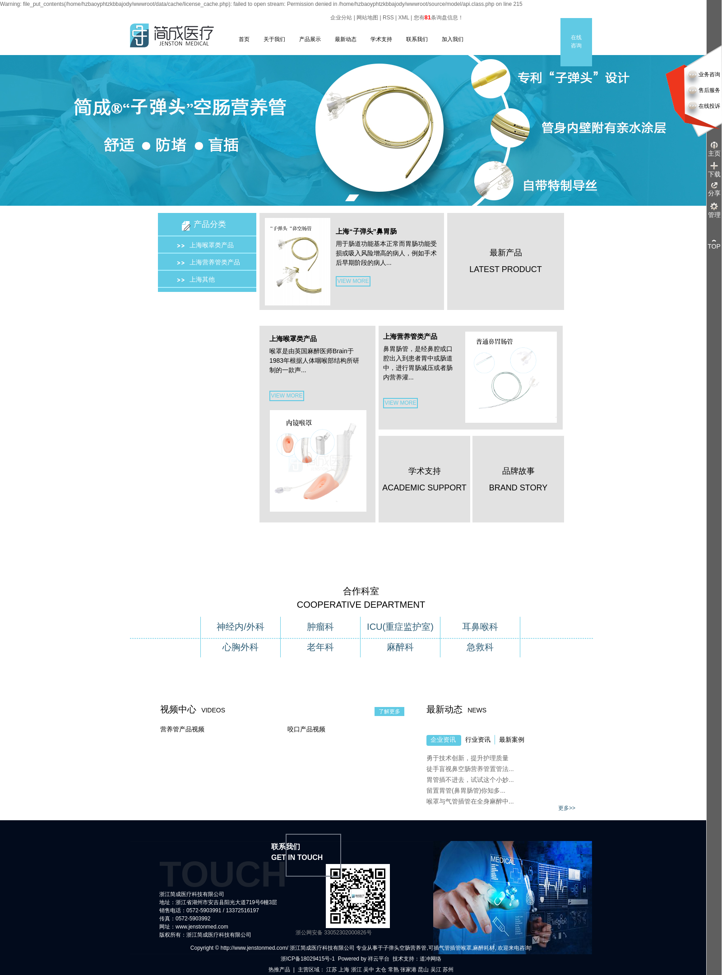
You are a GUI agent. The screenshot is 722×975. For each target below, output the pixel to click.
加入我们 (452, 39)
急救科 (480, 647)
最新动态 (345, 39)
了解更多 (389, 711)
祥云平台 (378, 959)
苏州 (448, 969)
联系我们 (417, 39)
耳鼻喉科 (480, 627)
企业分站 (341, 17)
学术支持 (381, 39)
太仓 (380, 969)
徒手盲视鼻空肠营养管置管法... (470, 768)
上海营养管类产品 (215, 262)
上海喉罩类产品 (212, 245)
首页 (244, 39)
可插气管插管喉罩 (450, 948)
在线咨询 (576, 41)
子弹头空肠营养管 (404, 948)
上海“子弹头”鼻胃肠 (366, 231)
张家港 (408, 969)
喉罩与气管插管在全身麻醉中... (470, 801)
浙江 (356, 969)
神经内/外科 (240, 627)
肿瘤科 (320, 627)
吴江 (435, 969)
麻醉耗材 (484, 948)
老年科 (320, 647)
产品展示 (310, 39)
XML (403, 17)
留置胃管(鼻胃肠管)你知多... (465, 790)
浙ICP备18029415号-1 (308, 959)
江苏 (331, 969)
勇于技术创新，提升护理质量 (467, 758)
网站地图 (367, 17)
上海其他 (202, 279)
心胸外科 (240, 647)
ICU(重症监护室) (400, 627)
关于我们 (274, 39)
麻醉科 (400, 647)
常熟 (393, 969)
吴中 (368, 969)
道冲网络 (430, 959)
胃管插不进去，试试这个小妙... (470, 779)
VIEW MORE (353, 281)
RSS (388, 17)
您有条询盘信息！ (438, 17)
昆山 (423, 969)
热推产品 (279, 969)
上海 (343, 969)
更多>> (566, 808)
